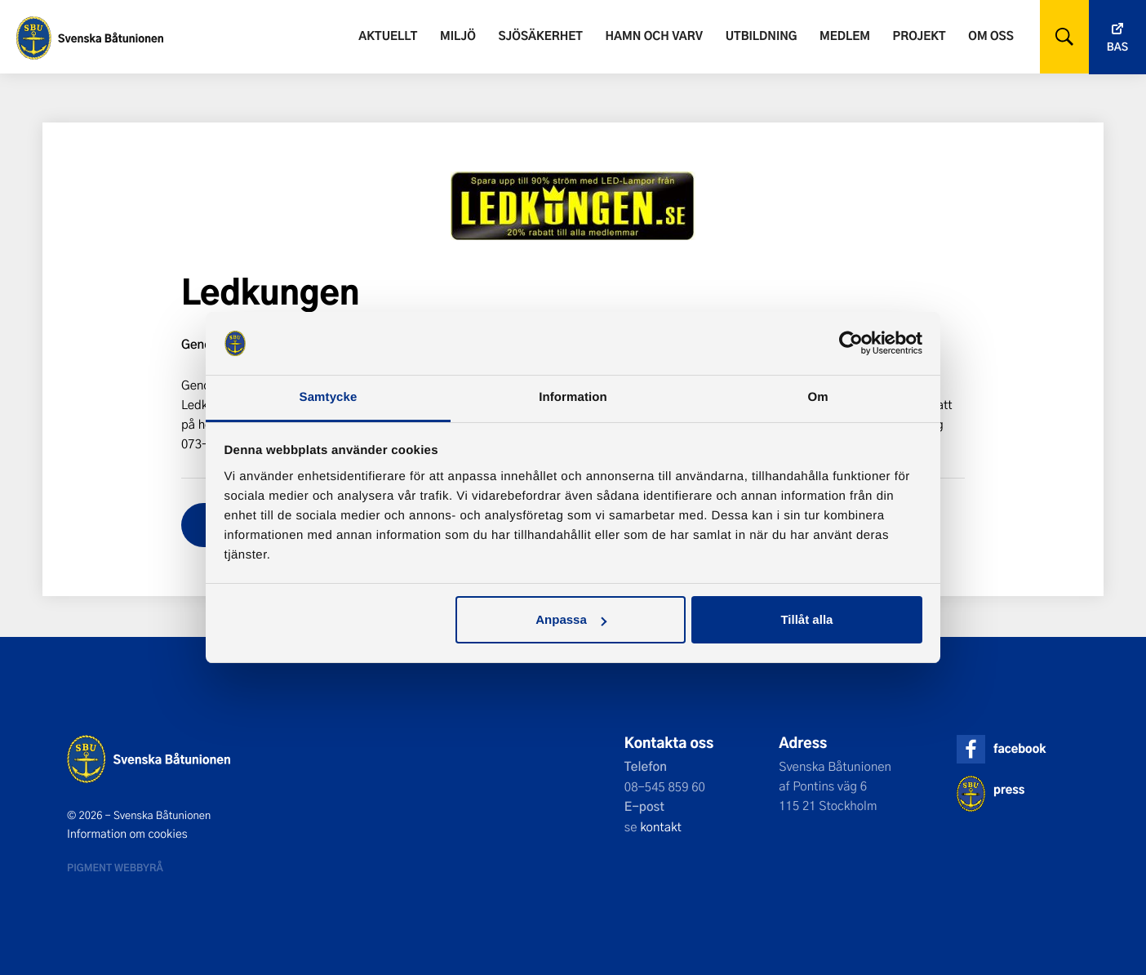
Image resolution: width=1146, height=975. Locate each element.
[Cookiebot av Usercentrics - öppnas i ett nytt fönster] (851, 344)
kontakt (661, 826)
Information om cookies (127, 834)
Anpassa (570, 619)
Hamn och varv (654, 35)
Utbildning (761, 35)
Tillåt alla (806, 619)
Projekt (919, 35)
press (1008, 789)
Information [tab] (573, 397)
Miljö (458, 35)
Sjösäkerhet (540, 35)
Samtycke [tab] (329, 397)
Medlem (845, 35)
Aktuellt (387, 35)
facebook (1019, 748)
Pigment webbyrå (115, 867)
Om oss (990, 35)
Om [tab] (817, 397)
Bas (1117, 47)
